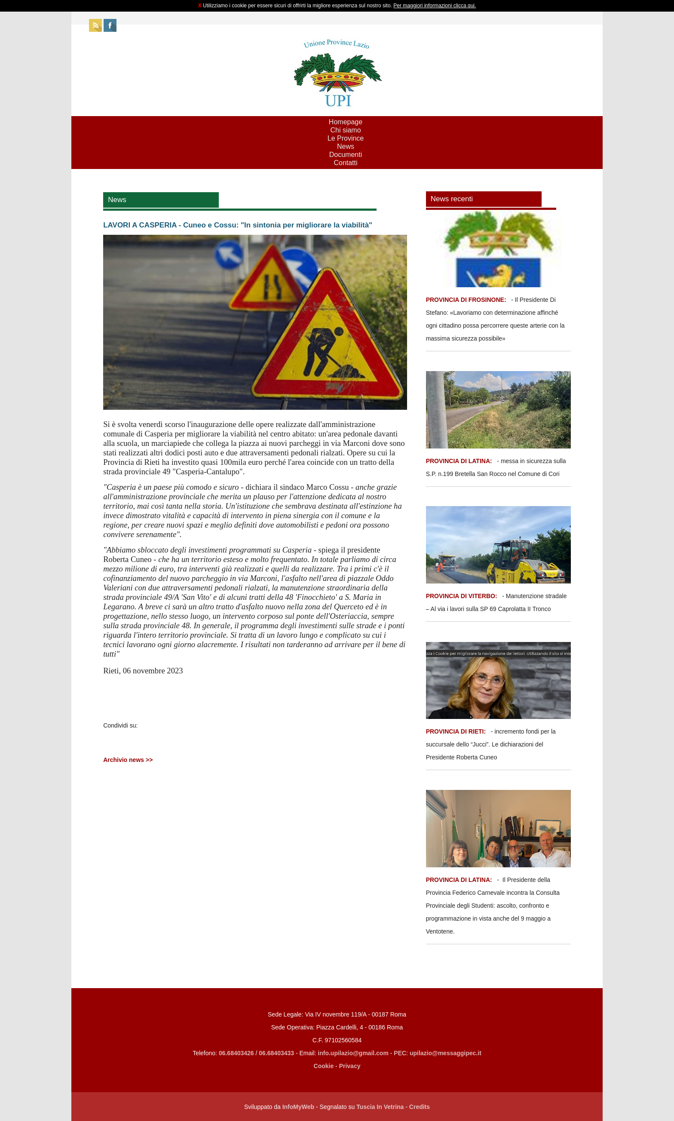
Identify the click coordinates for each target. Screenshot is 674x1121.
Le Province (346, 138)
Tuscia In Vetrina (380, 1106)
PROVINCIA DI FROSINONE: (467, 299)
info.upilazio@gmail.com (353, 1053)
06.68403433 (276, 1053)
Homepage (345, 122)
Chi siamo (345, 130)
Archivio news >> (128, 759)
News (345, 146)
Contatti (345, 162)
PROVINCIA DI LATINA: (460, 461)
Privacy (350, 1066)
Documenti (345, 154)
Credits (419, 1106)
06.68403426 (237, 1053)
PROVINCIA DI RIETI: (456, 731)
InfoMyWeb (298, 1106)
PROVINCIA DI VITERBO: (461, 596)
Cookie (324, 1066)
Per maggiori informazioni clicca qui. (434, 6)
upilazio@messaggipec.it (445, 1053)
